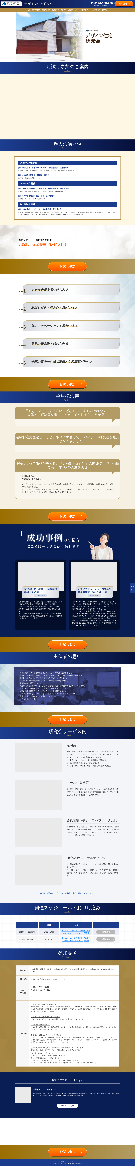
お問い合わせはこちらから (67, 1161)
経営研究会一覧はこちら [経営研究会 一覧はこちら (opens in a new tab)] (131, 588)
